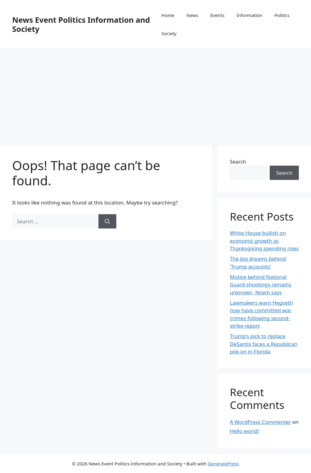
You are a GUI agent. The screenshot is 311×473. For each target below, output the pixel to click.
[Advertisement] (155, 94)
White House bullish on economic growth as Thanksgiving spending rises (264, 240)
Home (167, 15)
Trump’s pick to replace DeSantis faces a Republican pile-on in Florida (264, 344)
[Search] (107, 221)
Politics (282, 15)
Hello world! (244, 430)
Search (238, 161)
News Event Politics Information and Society (81, 24)
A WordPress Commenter (260, 421)
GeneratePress (223, 464)
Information (249, 15)
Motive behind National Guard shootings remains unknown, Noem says (260, 284)
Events (217, 15)
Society (168, 33)
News (192, 15)
